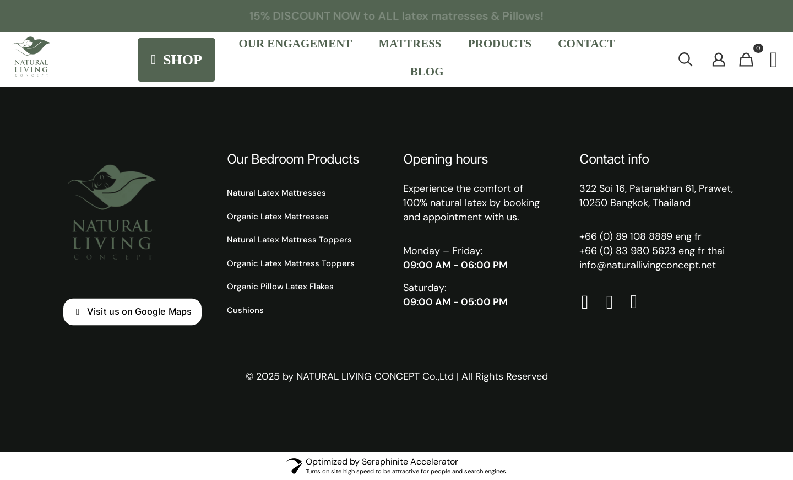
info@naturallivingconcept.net (647, 265)
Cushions (245, 310)
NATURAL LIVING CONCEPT (358, 376)
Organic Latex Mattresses (278, 216)
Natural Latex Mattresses (276, 192)
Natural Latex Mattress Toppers (289, 239)
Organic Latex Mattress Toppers (291, 263)
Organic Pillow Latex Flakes (280, 286)
